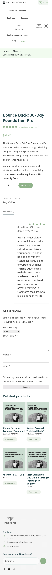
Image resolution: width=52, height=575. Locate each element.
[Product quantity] (8, 184)
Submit (26, 386)
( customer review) (28, 127)
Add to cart (25, 185)
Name (7, 354)
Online (17, 199)
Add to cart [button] (10, 439)
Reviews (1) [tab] (8, 211)
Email (6, 365)
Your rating (11, 326)
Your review (10, 335)
